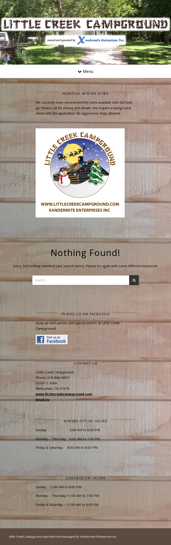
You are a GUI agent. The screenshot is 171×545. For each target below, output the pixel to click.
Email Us (42, 399)
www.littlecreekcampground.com (64, 394)
